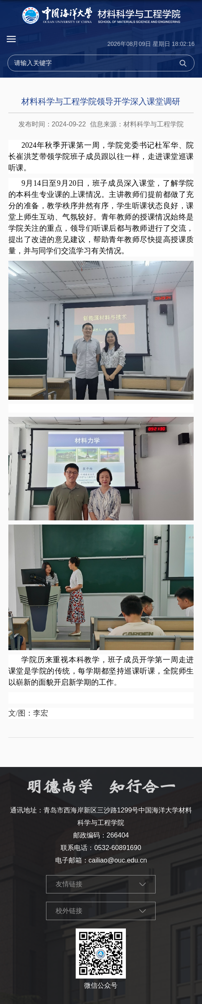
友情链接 (69, 884)
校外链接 (69, 910)
